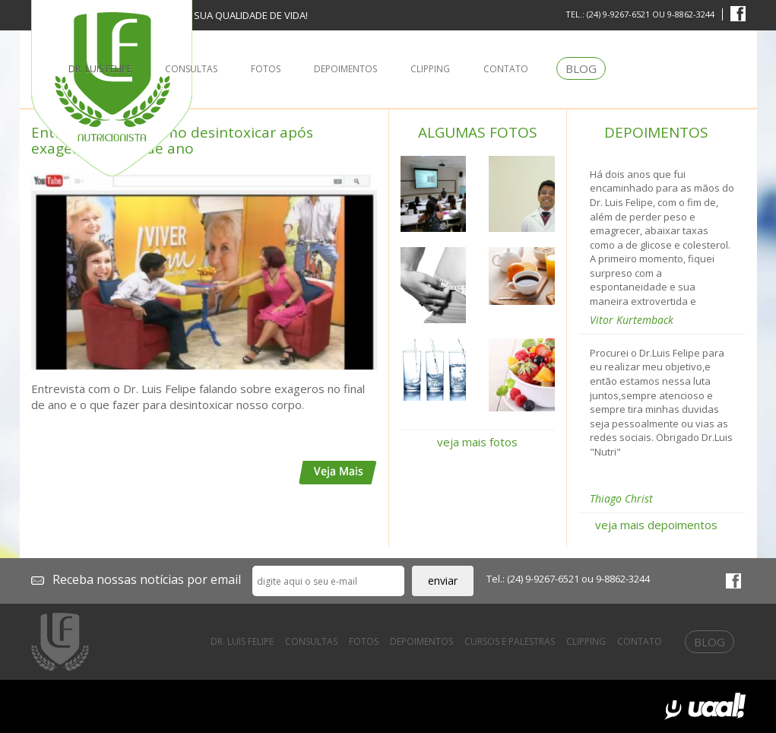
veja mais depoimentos (656, 524)
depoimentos (345, 68)
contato (505, 68)
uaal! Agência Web (705, 706)
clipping (430, 68)
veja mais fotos (477, 441)
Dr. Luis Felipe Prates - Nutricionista (60, 642)
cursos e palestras (509, 641)
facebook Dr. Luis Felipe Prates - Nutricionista (738, 14)
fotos (265, 68)
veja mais (338, 472)
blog (581, 68)
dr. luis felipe (99, 68)
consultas (191, 68)
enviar (443, 580)
